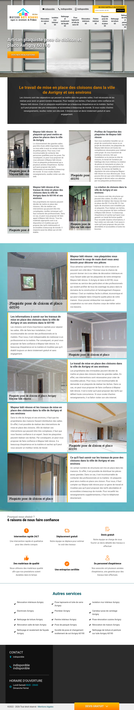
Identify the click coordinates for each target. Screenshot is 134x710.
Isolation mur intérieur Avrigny (106, 602)
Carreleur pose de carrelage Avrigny (104, 612)
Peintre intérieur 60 (96, 21)
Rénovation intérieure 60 (86, 21)
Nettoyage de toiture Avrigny (30, 619)
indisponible (49, 9)
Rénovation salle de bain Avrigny (31, 625)
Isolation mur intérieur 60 (55, 21)
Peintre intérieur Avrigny (65, 619)
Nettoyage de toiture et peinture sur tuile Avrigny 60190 (106, 632)
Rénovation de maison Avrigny (106, 625)
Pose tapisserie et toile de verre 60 (75, 21)
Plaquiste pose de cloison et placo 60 (104, 21)
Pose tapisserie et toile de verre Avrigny (69, 604)
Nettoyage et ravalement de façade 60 (65, 21)
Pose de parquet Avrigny (66, 625)
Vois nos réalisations (23, 55)
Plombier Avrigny (62, 611)
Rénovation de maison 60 (45, 21)
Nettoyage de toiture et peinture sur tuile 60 (125, 21)
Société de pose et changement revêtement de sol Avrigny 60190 (69, 632)
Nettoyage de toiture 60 (115, 21)
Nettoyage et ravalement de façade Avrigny (33, 632)
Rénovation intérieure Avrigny (30, 602)
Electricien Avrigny (25, 611)
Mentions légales (45, 706)
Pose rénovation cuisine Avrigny (106, 619)
